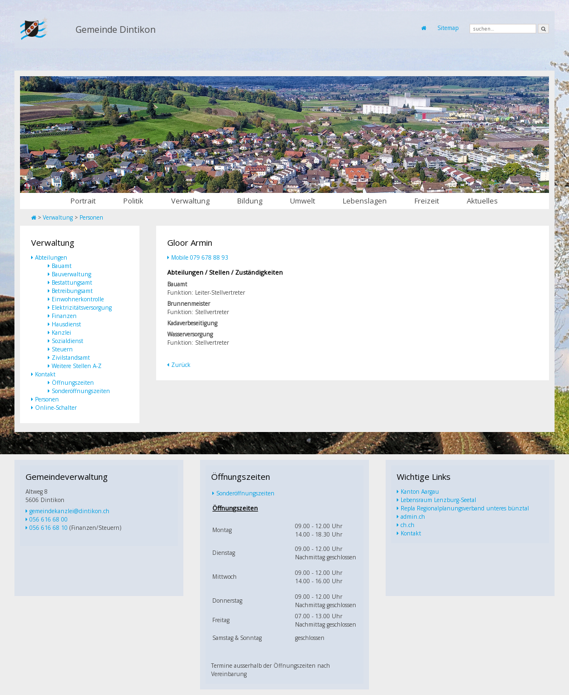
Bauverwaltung (71, 274)
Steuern (62, 349)
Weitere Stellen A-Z (77, 366)
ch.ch (408, 525)
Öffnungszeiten (73, 382)
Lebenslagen (365, 201)
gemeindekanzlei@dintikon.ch (69, 511)
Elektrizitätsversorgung (82, 307)
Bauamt (62, 266)
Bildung (249, 201)
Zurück (181, 365)
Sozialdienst (67, 341)
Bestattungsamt (72, 282)
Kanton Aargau (420, 491)
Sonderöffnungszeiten (81, 391)
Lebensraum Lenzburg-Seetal (438, 500)
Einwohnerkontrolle (78, 299)
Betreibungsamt (72, 291)
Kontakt (45, 374)
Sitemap (447, 28)
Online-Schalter (56, 407)
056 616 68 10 (48, 528)
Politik (133, 201)
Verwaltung (190, 201)
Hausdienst (66, 324)
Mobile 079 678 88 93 (199, 257)
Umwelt (302, 201)
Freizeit (427, 201)
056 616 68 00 (48, 519)
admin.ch (413, 516)
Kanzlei (61, 332)
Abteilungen (51, 257)
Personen (91, 217)
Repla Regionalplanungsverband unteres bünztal (465, 508)
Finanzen (64, 316)
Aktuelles (482, 201)
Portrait (83, 201)
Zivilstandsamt (71, 357)
